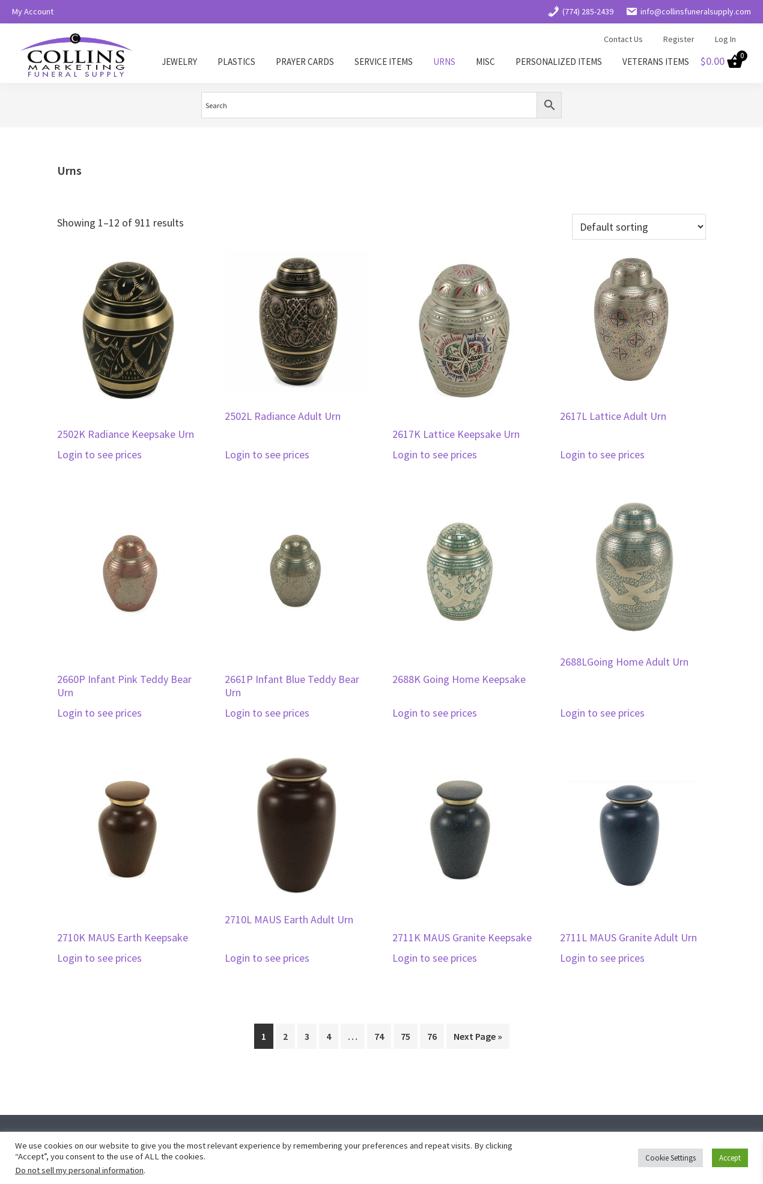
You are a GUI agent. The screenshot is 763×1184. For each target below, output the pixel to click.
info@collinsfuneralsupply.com (688, 11)
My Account (32, 11)
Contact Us (623, 39)
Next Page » (478, 1036)
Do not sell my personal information (79, 1170)
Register (679, 39)
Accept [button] (730, 1158)
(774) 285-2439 (580, 11)
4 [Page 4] (328, 1036)
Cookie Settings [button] (670, 1158)
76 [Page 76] (432, 1036)
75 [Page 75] (405, 1036)
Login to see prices (99, 454)
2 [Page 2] (285, 1036)
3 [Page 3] (307, 1036)
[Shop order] (639, 227)
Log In (725, 39)
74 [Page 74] (379, 1036)
